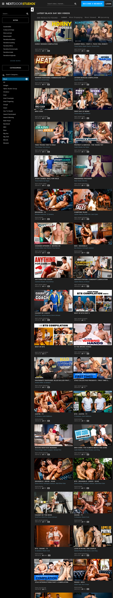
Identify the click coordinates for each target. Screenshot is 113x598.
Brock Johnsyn (55, 315)
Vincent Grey (95, 46)
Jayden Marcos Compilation (86, 77)
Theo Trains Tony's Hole (45, 145)
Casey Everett (78, 349)
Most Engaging (76, 17)
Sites (15, 20)
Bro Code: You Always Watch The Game (90, 447)
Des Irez (84, 181)
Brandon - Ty (40, 212)
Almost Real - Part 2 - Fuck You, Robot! (91, 44)
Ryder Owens (87, 46)
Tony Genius (86, 113)
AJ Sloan (86, 281)
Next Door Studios (41, 49)
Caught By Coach (42, 313)
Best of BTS (40, 347)
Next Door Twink (40, 183)
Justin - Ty (39, 414)
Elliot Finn (38, 315)
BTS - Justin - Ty (80, 414)
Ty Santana (50, 214)
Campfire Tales (80, 212)
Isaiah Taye (77, 584)
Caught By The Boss (43, 515)
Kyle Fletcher (48, 248)
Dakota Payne (78, 551)
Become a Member (92, 4)
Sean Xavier (78, 181)
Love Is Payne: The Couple (85, 548)
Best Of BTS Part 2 (82, 313)
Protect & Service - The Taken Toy (88, 145)
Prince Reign (39, 450)
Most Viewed (90, 17)
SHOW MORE (15, 61)
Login (108, 4)
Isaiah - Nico (79, 582)
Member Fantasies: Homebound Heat (50, 77)
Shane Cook (85, 517)
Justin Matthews (47, 416)
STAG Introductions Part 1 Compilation (51, 582)
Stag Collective (40, 587)
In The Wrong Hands (82, 347)
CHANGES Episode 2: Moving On (47, 246)
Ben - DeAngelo (80, 246)
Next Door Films (79, 49)
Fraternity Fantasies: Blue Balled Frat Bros (54, 380)
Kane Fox (38, 80)
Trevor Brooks (89, 450)
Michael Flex (57, 450)
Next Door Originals (42, 83)
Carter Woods (78, 147)
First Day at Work (81, 111)
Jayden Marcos (78, 80)
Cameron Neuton (40, 281)
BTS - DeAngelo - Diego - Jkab (86, 481)
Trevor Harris (78, 46)
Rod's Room (39, 217)
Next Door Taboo (41, 284)
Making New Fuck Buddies (46, 447)
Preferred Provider (83, 178)
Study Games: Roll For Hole (47, 178)
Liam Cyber (94, 214)
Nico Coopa (85, 584)
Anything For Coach (43, 279)
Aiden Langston (48, 450)
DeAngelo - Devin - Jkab (45, 481)
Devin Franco (39, 483)
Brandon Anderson (40, 214)
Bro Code (39, 111)
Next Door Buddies (41, 150)
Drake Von (87, 214)
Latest (64, 17)
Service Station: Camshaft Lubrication (91, 279)
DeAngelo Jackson (88, 248)
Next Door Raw (79, 116)
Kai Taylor (86, 147)
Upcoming (103, 17)
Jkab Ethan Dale (61, 483)
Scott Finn (38, 517)
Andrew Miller (39, 248)
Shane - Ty (78, 515)
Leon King (97, 450)
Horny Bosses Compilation (46, 44)
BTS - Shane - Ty (41, 548)
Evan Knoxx (87, 551)
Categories (15, 68)
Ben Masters (78, 248)
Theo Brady (38, 147)
